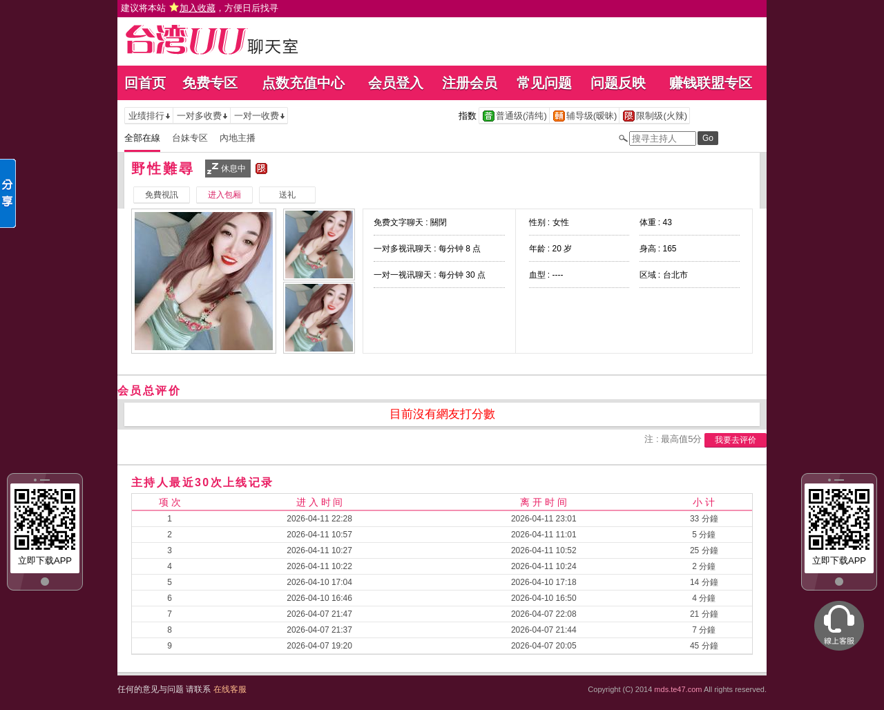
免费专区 (210, 82)
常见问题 (544, 82)
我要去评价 (735, 440)
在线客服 (230, 689)
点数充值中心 (303, 82)
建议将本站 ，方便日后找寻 (199, 8)
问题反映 (618, 82)
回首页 (145, 82)
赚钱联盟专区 (710, 82)
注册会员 (469, 82)
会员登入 (395, 82)
